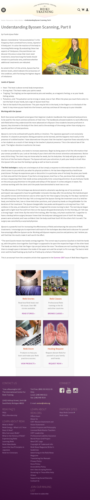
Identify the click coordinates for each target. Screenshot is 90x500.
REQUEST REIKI (55, 363)
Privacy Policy (35, 461)
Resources (9, 20)
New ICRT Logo (36, 441)
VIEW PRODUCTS (28, 363)
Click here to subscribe (39, 494)
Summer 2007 (59, 257)
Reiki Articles (19, 20)
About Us (34, 419)
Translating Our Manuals (40, 458)
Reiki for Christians (10, 452)
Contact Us (34, 481)
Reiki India (64, 415)
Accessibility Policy (38, 467)
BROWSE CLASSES (55, 313)
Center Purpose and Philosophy (43, 427)
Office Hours (35, 416)
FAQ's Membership (9, 415)
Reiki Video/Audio (9, 444)
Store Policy (35, 464)
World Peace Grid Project (40, 438)
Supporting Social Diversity (41, 478)
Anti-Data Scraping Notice (41, 469)
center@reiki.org (43, 403)
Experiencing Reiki (9, 438)
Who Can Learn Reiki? (10, 433)
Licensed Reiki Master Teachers (42, 430)
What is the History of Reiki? (13, 436)
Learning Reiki (8, 441)
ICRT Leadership (37, 433)
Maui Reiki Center (67, 412)
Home (3, 20)
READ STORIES (28, 313)
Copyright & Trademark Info (41, 444)
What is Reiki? (7, 424)
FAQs (4, 412)
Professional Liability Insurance (43, 436)
